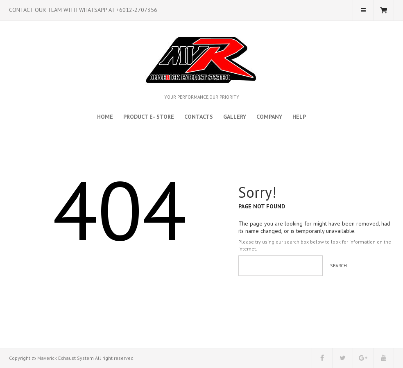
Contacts (198, 116)
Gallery (234, 116)
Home (105, 116)
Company (269, 116)
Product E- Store (148, 116)
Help (299, 116)
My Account (363, 10)
